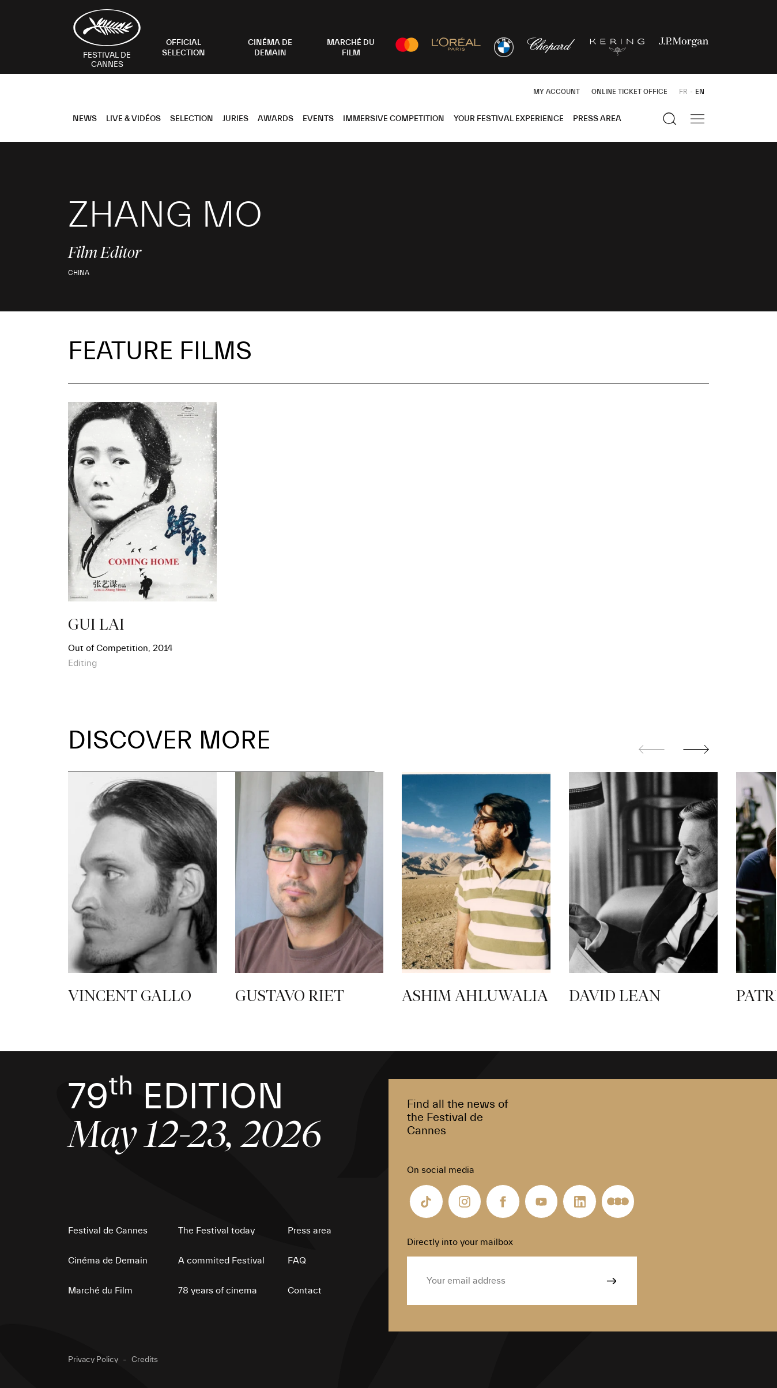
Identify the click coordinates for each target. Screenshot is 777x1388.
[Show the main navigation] (697, 119)
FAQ (297, 1260)
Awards (275, 118)
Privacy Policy (93, 1359)
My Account (556, 92)
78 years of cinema (217, 1290)
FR (683, 92)
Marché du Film (100, 1290)
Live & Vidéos (133, 118)
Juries (235, 118)
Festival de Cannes (108, 1230)
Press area (597, 118)
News (85, 118)
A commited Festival (221, 1260)
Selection (191, 118)
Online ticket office (629, 92)
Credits (144, 1359)
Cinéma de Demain (108, 1260)
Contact (305, 1290)
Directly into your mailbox (460, 1242)
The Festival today (216, 1230)
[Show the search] (670, 119)
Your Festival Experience (509, 118)
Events (318, 118)
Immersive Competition (393, 118)
